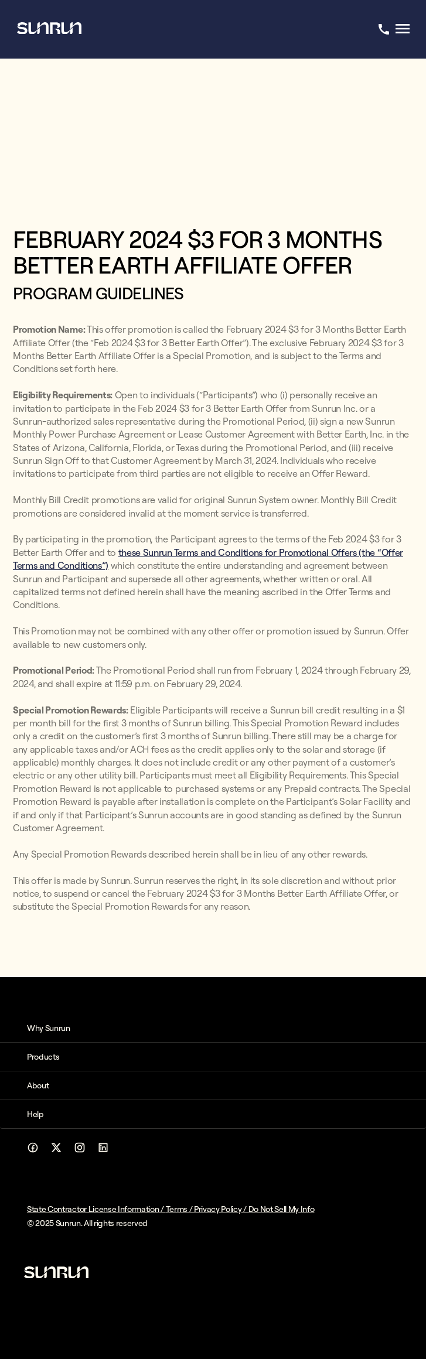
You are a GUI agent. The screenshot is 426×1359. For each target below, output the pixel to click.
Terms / (180, 1209)
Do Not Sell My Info (281, 1209)
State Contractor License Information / (96, 1209)
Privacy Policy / (221, 1209)
